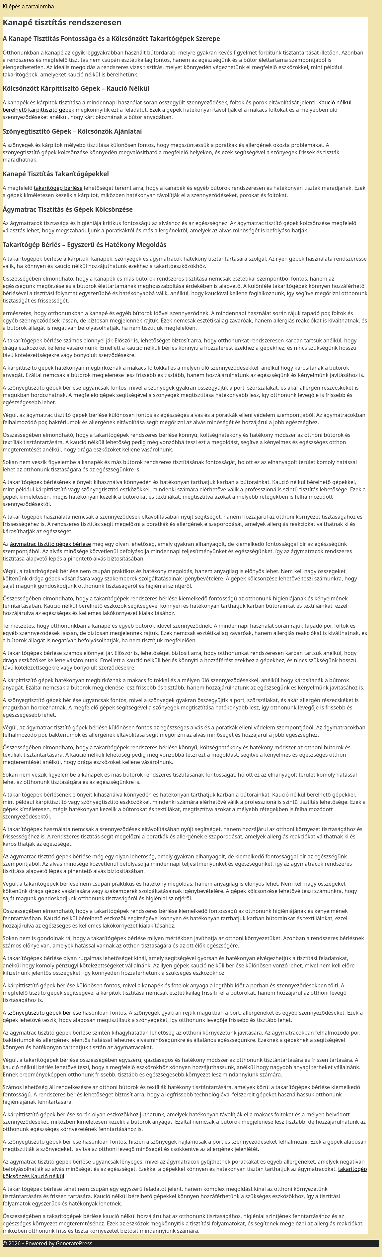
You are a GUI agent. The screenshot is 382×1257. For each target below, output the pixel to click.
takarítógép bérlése (58, 187)
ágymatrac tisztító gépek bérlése (50, 544)
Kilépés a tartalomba (28, 6)
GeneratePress (74, 1243)
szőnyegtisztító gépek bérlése (44, 1012)
